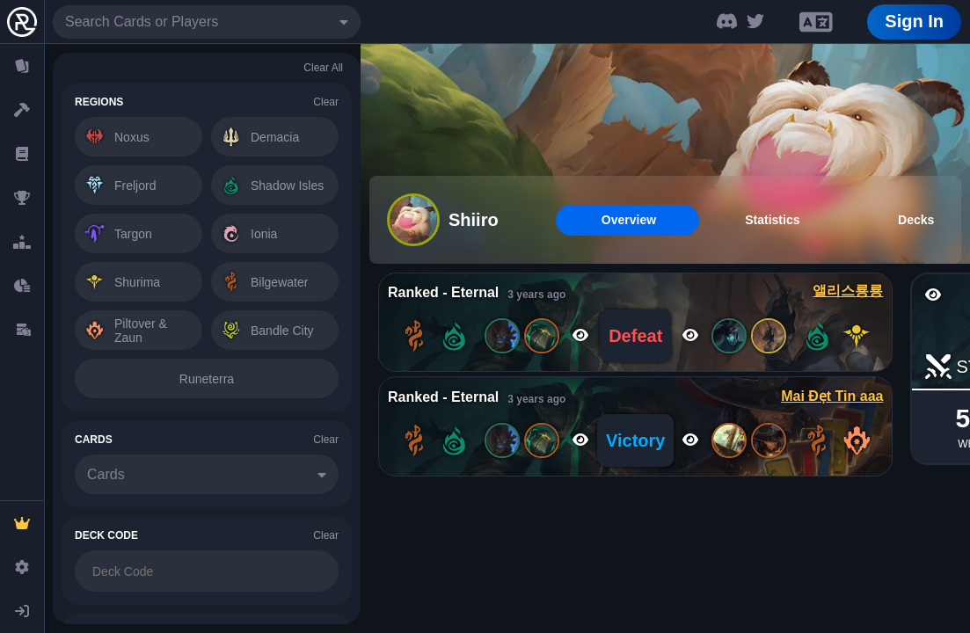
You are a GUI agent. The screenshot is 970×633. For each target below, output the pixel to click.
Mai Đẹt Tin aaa (832, 396)
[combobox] (207, 22)
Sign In (914, 21)
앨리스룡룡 (848, 290)
